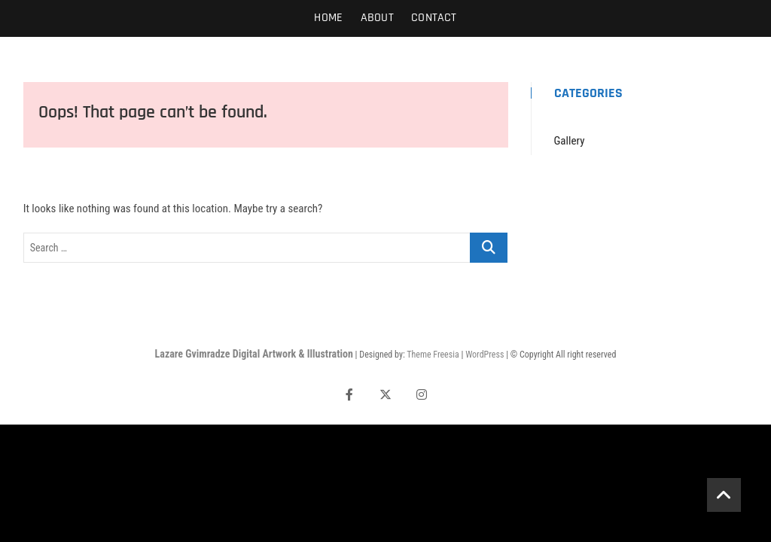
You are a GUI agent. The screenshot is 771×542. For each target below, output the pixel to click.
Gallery (569, 141)
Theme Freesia (433, 354)
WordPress (484, 354)
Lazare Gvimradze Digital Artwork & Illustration (254, 354)
